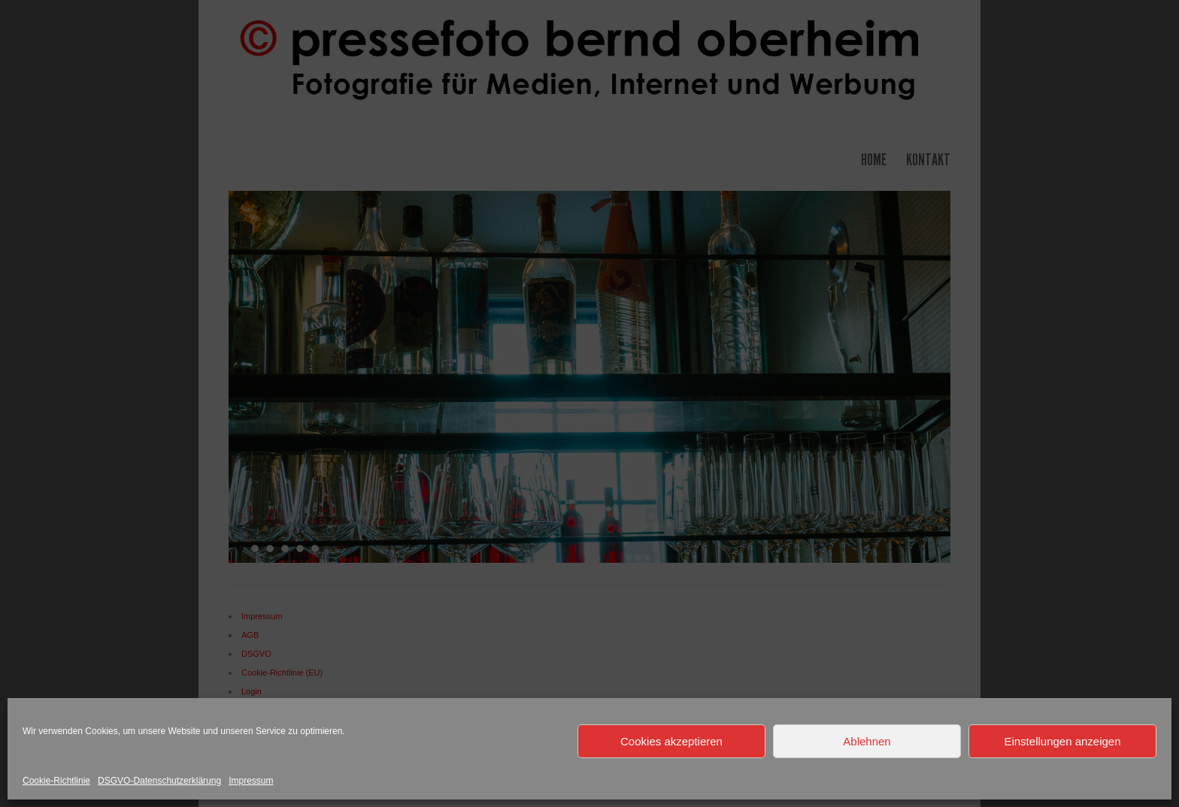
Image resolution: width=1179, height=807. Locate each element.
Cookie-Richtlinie (56, 780)
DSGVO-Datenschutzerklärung (159, 780)
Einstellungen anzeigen (1062, 741)
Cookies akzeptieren (671, 741)
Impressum (251, 780)
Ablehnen (866, 741)
